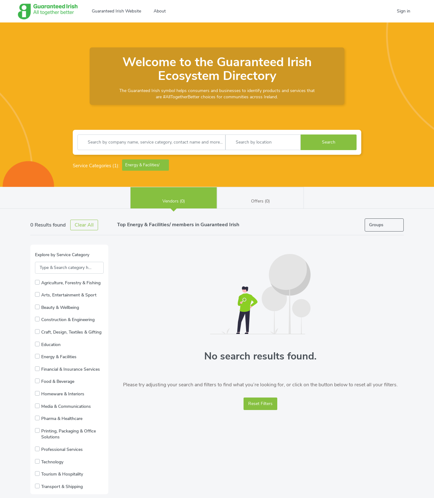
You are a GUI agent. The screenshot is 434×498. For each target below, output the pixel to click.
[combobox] (151, 142)
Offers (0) (260, 197)
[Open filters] (384, 225)
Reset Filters (260, 404)
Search (328, 142)
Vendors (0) (173, 197)
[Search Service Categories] (69, 268)
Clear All (84, 225)
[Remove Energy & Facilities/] (164, 165)
